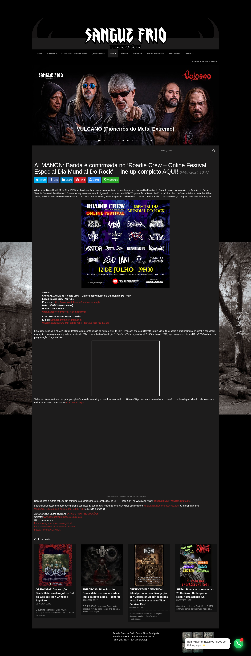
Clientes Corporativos (74, 53)
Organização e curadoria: (55, 311)
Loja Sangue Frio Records (202, 61)
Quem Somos (98, 53)
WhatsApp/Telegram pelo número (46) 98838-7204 (59, 509)
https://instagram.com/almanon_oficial (53, 523)
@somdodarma (78, 311)
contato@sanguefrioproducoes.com (161, 505)
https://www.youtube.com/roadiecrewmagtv (77, 302)
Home (39, 53)
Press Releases (155, 53)
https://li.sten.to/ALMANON (47, 529)
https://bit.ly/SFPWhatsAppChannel (172, 501)
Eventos (137, 53)
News (113, 53)
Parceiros (174, 53)
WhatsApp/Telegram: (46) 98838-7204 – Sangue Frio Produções (75, 323)
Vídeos (124, 53)
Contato (189, 53)
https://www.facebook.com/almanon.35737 (55, 526)
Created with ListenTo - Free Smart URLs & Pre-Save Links (125, 496)
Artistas (52, 53)
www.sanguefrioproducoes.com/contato (62, 517)
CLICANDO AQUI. (75, 402)
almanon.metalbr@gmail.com (66, 319)
